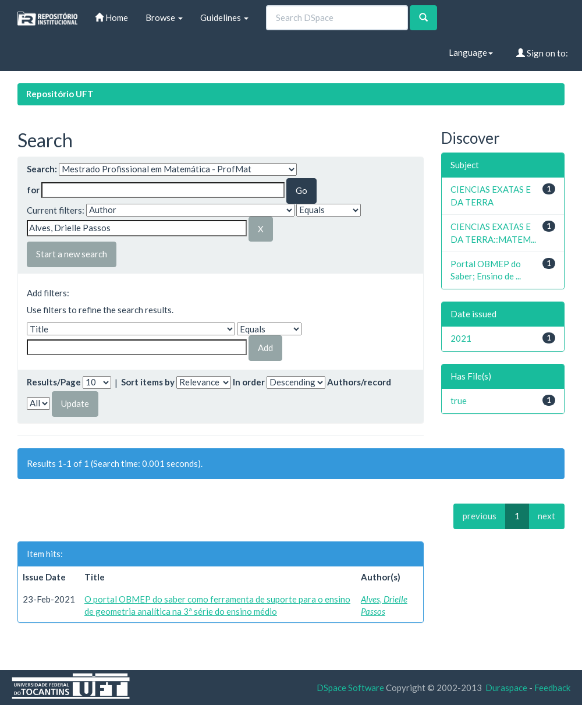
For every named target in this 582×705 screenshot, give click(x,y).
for (33, 190)
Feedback (552, 687)
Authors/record (359, 382)
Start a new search (71, 254)
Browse (164, 17)
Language (471, 52)
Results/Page (54, 382)
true (458, 400)
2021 (460, 338)
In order (249, 382)
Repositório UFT (60, 93)
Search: (42, 169)
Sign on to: (542, 53)
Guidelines (224, 17)
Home (111, 17)
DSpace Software (350, 687)
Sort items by (148, 382)
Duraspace (506, 687)
